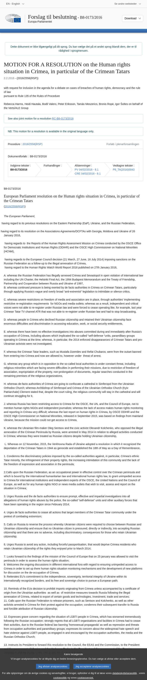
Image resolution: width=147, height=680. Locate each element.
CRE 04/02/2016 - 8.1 (87, 173)
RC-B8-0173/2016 (63, 118)
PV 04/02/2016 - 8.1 (87, 169)
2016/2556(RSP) (32, 144)
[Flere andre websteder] (128, 4)
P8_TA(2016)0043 (123, 169)
